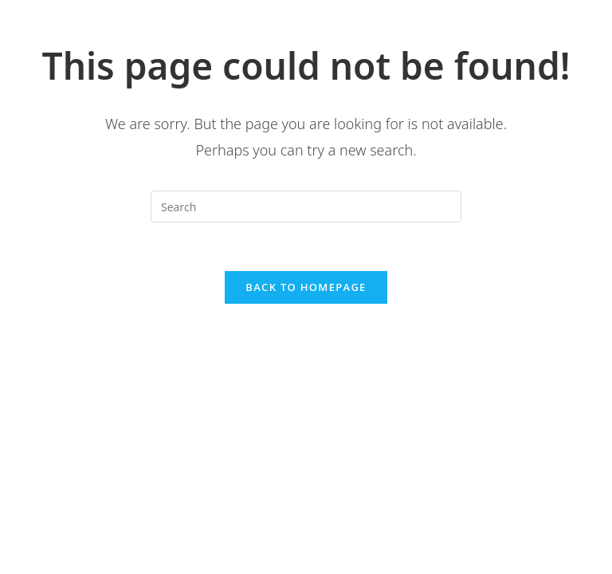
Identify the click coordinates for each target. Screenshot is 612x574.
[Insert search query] (306, 206)
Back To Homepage (305, 287)
